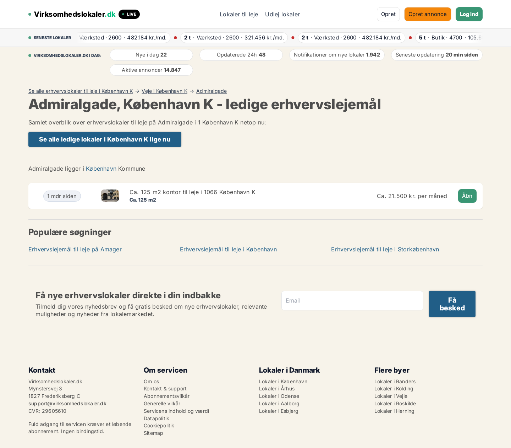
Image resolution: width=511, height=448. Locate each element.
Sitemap (153, 433)
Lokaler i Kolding (393, 388)
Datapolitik (156, 418)
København (101, 168)
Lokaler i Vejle (390, 396)
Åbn (467, 195)
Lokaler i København (283, 381)
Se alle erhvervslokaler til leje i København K (80, 91)
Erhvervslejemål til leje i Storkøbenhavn (385, 249)
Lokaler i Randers (395, 381)
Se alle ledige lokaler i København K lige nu (105, 139)
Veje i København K (164, 91)
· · (119, 37)
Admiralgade (211, 91)
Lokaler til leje (239, 14)
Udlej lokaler (282, 14)
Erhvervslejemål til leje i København (228, 249)
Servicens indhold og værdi (176, 411)
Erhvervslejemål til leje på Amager (75, 249)
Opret (388, 14)
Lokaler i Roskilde (395, 403)
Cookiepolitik (159, 425)
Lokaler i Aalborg (279, 403)
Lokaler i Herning (394, 411)
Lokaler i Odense (279, 396)
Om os (151, 381)
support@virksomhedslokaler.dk (67, 403)
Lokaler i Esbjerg (278, 411)
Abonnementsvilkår (166, 396)
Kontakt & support (165, 388)
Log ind (469, 14)
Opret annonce (427, 14)
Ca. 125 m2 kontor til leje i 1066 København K (193, 192)
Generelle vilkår (162, 403)
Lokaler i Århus (277, 388)
